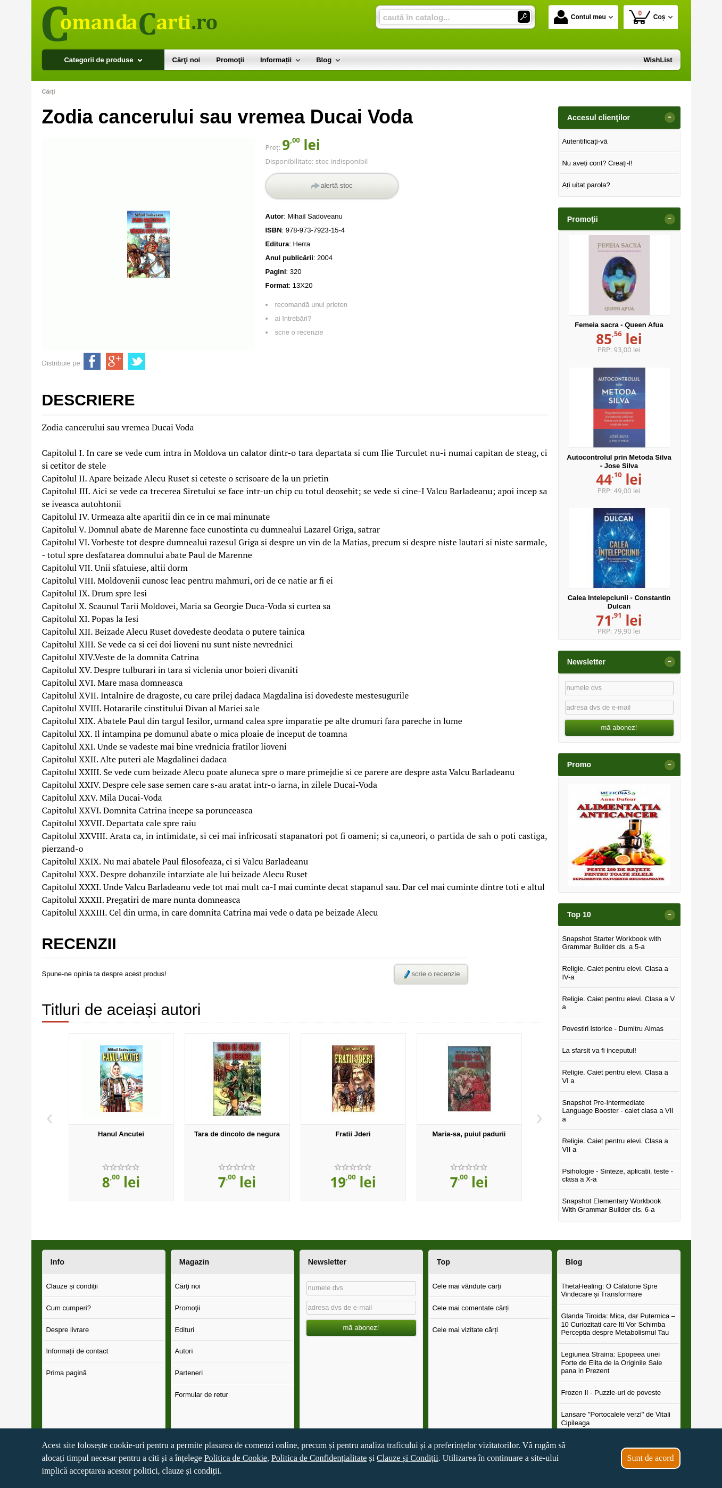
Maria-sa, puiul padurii (469, 1134)
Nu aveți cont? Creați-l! (597, 163)
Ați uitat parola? (586, 185)
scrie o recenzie (299, 332)
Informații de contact (77, 1351)
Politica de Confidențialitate (319, 1457)
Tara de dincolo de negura (237, 1134)
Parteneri (189, 1373)
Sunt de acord (650, 1457)
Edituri (184, 1330)
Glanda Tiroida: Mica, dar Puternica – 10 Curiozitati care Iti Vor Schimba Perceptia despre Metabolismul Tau (618, 1324)
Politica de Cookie (235, 1457)
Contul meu (580, 17)
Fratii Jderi (352, 1134)
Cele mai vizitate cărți (465, 1330)
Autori (184, 1351)
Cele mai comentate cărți (470, 1308)
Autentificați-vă (584, 141)
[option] (121, 1117)
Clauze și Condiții (407, 1457)
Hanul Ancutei (121, 1134)
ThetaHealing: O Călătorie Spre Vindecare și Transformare (609, 1290)
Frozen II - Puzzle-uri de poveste (611, 1392)
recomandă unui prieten (311, 305)
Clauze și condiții (72, 1286)
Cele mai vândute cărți (466, 1286)
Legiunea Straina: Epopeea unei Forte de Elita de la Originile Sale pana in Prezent (611, 1362)
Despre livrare (67, 1330)
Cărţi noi (187, 1286)
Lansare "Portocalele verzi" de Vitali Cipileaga (615, 1418)
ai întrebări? (293, 318)
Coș (647, 17)
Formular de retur (201, 1395)
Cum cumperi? (68, 1308)
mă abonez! (619, 727)
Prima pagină (66, 1373)
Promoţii (187, 1308)
